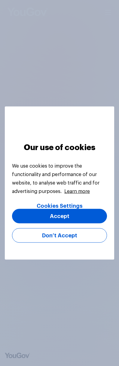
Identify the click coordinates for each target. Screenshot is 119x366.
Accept (59, 216)
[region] (59, 183)
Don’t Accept (59, 235)
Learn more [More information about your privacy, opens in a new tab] (77, 191)
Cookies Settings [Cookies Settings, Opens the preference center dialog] (60, 206)
